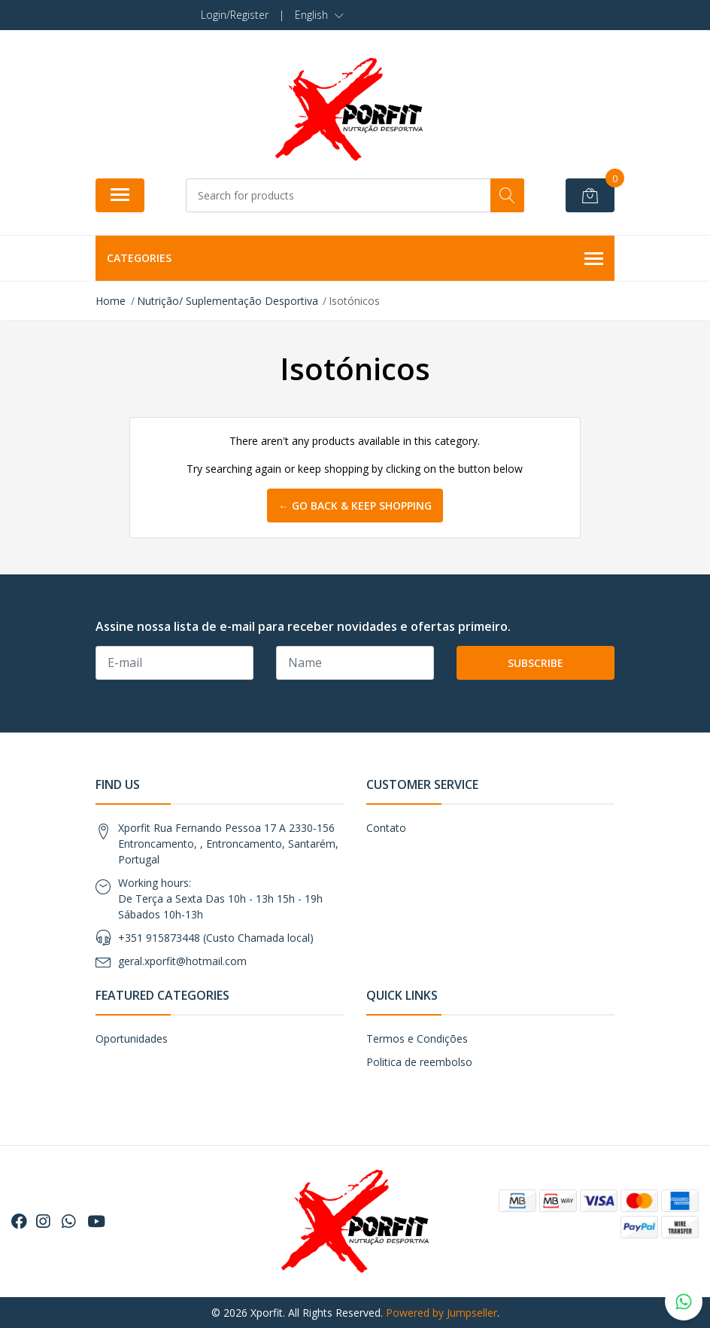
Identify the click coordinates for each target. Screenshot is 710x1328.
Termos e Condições (417, 1038)
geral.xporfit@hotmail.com (182, 961)
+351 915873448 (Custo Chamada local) (216, 938)
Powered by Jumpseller (441, 1312)
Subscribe (535, 663)
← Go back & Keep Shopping (355, 505)
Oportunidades (132, 1038)
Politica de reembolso (419, 1062)
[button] (319, 15)
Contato (386, 828)
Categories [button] (355, 259)
